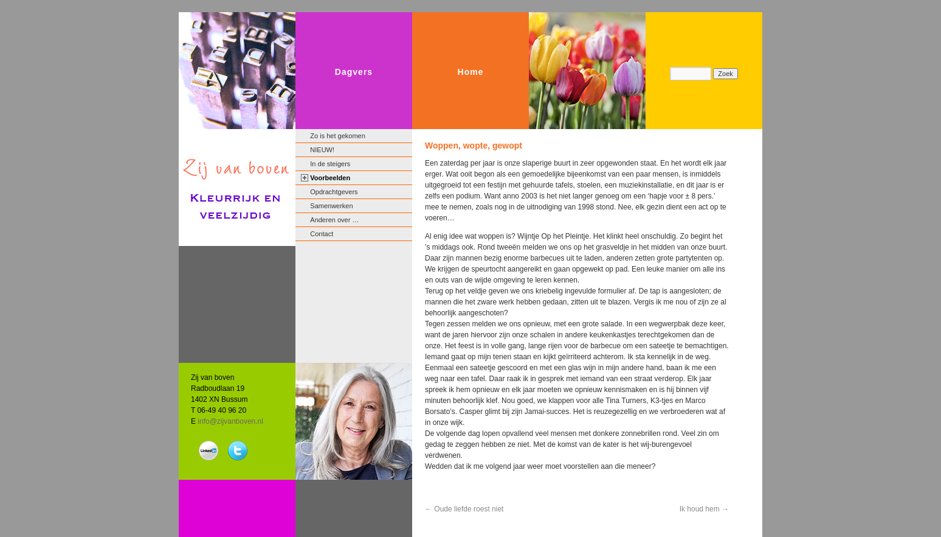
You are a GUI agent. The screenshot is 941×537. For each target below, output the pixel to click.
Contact (321, 233)
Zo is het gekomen (337, 135)
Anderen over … (334, 219)
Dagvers (354, 72)
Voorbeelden (330, 177)
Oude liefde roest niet (464, 509)
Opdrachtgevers (333, 191)
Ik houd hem (704, 509)
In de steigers (330, 163)
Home (471, 72)
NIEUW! (322, 149)
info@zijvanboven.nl (230, 421)
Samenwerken (331, 205)
